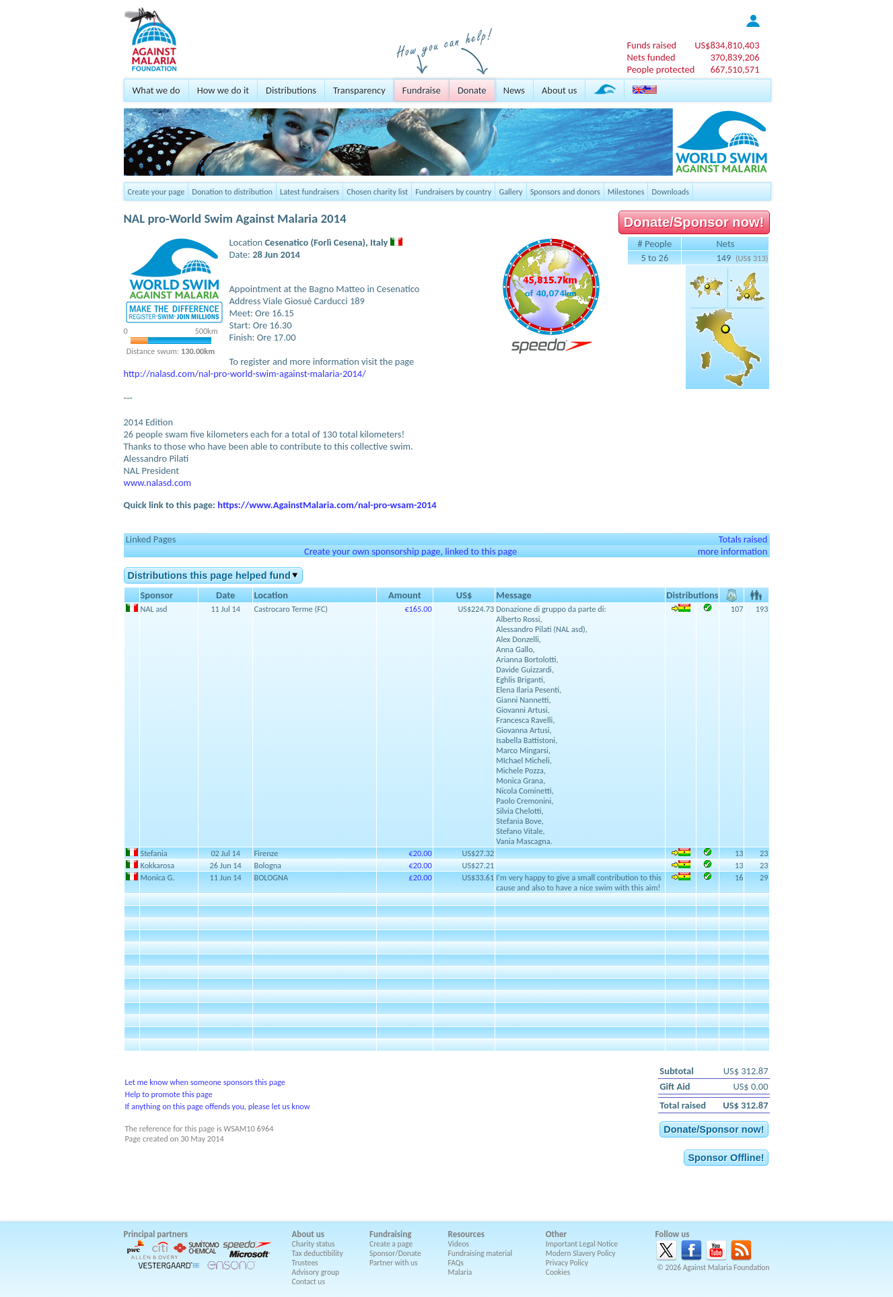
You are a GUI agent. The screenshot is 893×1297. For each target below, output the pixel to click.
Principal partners (156, 1234)
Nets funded (651, 57)
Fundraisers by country (453, 191)
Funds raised (651, 45)
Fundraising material (480, 1253)
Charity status (313, 1244)
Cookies (558, 1272)
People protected (660, 69)
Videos (459, 1244)
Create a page (391, 1244)
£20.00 (420, 877)
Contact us (308, 1281)
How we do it (223, 90)
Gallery (510, 191)
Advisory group (316, 1272)
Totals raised (743, 539)
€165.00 (417, 609)
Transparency (359, 90)
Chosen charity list (377, 191)
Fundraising (390, 1234)
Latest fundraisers (309, 191)
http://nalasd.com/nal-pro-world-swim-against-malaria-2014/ (245, 373)
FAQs (456, 1262)
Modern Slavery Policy (581, 1253)
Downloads (670, 191)
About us (559, 90)
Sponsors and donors (565, 191)
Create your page (156, 191)
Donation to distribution (232, 191)
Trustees (305, 1262)
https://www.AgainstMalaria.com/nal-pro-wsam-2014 (326, 505)
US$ (726, 45)
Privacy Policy (567, 1262)
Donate (472, 90)
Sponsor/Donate (395, 1253)
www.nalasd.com (158, 483)
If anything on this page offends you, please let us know (217, 1106)
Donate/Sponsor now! (694, 222)
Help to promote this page (169, 1094)
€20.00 (420, 853)
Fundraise (421, 90)
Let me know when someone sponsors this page (205, 1082)
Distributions (291, 90)
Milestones (626, 191)
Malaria (460, 1272)
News (514, 90)
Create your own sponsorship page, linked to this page (410, 551)
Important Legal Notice (582, 1244)
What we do (156, 90)
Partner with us (393, 1262)
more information (733, 551)
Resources (466, 1234)
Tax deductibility (317, 1253)
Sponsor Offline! (726, 1157)
